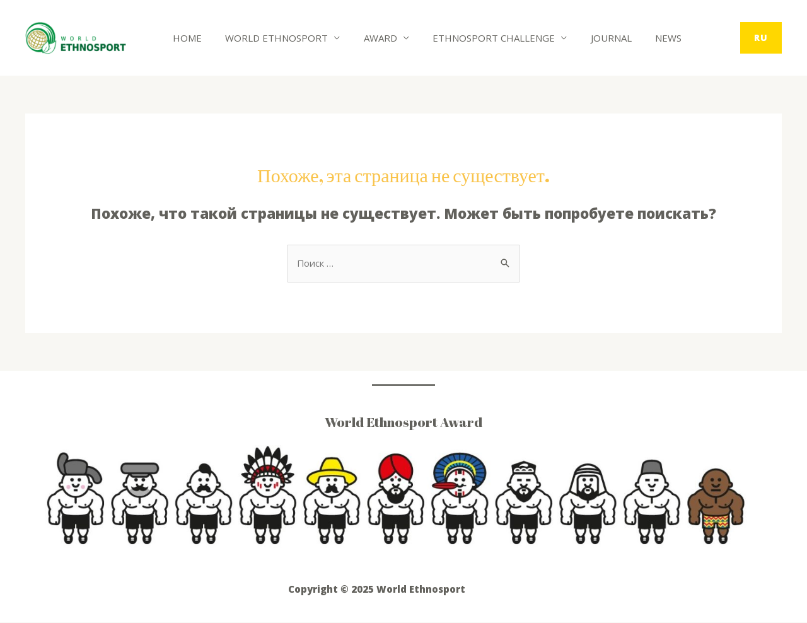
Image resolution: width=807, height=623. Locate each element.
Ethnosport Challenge (477, 38)
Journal (589, 38)
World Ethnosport (269, 38)
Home (184, 38)
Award (368, 38)
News (642, 38)
